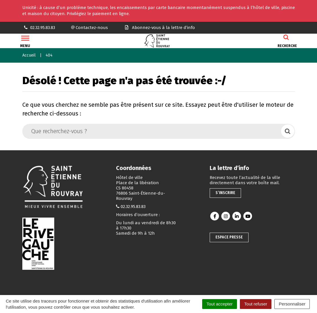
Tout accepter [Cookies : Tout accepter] (219, 303)
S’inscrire (225, 192)
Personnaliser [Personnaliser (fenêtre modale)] (292, 303)
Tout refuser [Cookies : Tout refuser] (255, 303)
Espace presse (229, 237)
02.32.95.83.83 (133, 206)
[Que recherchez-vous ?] (152, 131)
